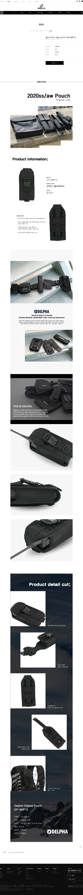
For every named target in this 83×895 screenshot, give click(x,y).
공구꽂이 (20, 871)
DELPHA (2, 1)
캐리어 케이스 (10, 872)
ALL (31, 30)
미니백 (46, 30)
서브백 (41, 30)
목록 (80, 846)
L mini (27, 874)
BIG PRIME (28, 875)
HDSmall (37, 1)
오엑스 (22, 1)
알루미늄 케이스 (10, 871)
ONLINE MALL (56, 872)
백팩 (37, 30)
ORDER (54, 871)
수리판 (19, 872)
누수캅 (29, 1)
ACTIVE (27, 872)
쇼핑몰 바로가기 (54, 63)
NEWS (46, 871)
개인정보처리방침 (29, 889)
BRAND (39, 871)
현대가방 (16, 1)
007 (34, 30)
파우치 (50, 30)
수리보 (19, 874)
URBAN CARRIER (29, 878)
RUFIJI (8, 1)
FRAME (27, 877)
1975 (27, 871)
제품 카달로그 (72, 880)
